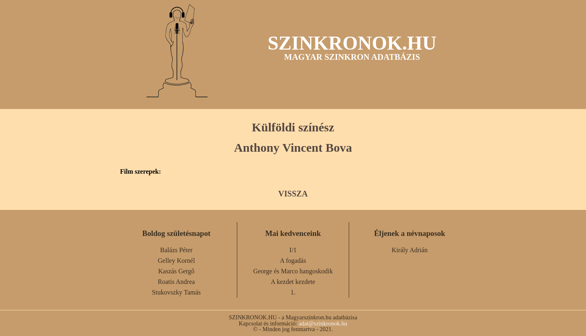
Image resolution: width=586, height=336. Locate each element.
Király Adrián (409, 250)
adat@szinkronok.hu (323, 323)
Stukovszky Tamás (176, 292)
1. (293, 292)
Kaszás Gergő (176, 271)
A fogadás (293, 260)
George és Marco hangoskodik (293, 271)
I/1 (293, 250)
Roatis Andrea (176, 281)
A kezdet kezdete (293, 281)
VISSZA (293, 194)
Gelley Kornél (176, 260)
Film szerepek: (140, 171)
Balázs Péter (176, 250)
